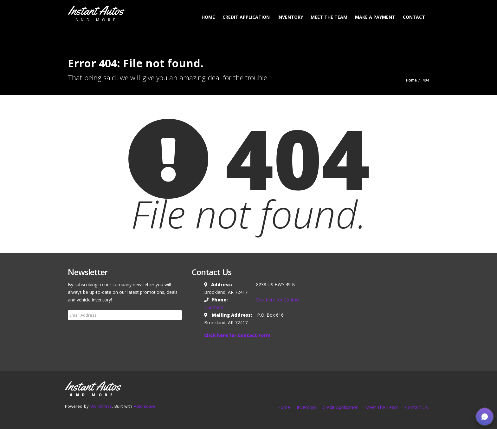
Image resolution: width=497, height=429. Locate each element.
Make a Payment (375, 17)
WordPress (101, 406)
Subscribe (81, 330)
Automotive (145, 406)
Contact (414, 17)
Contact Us (416, 407)
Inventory (290, 17)
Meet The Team (329, 17)
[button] (484, 416)
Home (208, 17)
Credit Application (246, 17)
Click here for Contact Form (237, 335)
